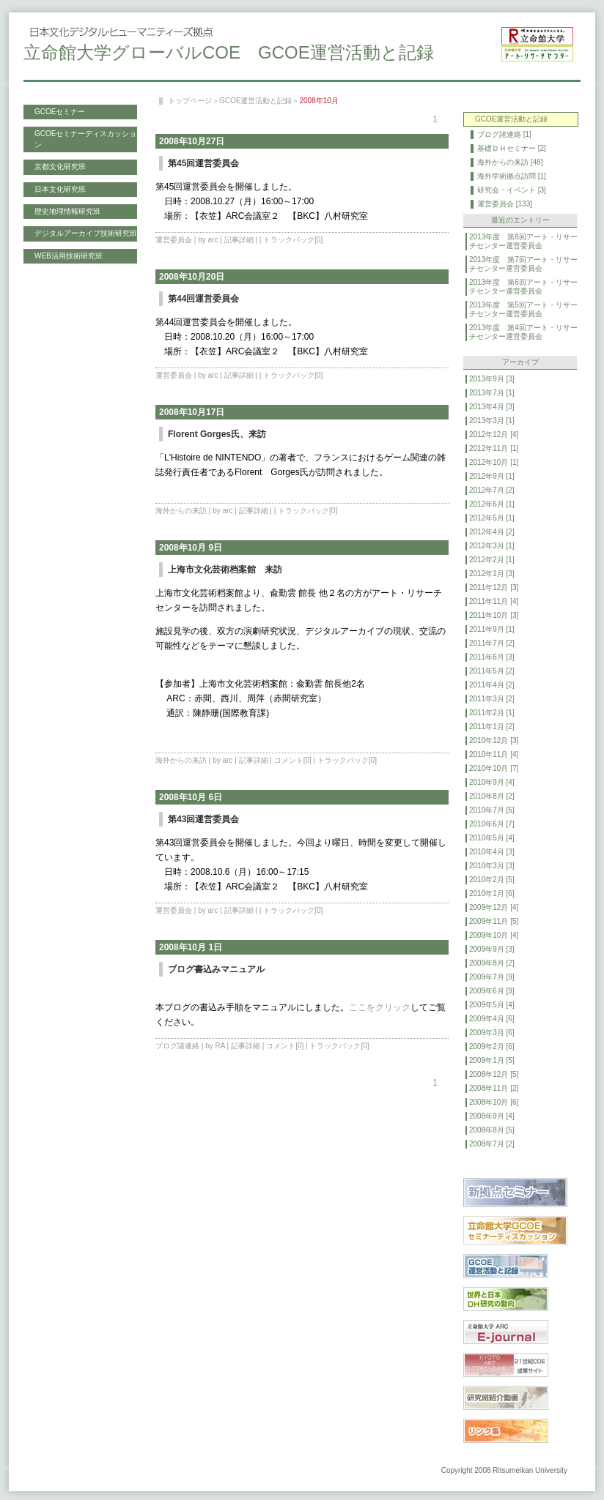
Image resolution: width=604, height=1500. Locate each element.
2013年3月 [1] (492, 421)
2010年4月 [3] (492, 852)
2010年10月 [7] (493, 768)
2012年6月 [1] (492, 504)
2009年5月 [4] (492, 1005)
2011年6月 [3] (492, 657)
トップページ (190, 101)
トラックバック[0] (293, 240)
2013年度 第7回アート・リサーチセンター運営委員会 (523, 263)
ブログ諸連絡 (177, 1046)
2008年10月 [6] (493, 1102)
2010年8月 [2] (492, 796)
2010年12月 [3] (493, 740)
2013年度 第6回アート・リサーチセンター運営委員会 (523, 286)
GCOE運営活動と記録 (255, 101)
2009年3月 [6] (492, 1033)
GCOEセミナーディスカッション (85, 139)
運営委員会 (173, 240)
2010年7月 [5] (492, 810)
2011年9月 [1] (492, 629)
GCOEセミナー (59, 112)
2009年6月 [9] (492, 991)
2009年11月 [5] (493, 921)
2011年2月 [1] (492, 713)
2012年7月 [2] (492, 490)
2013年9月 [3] (492, 379)
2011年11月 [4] (493, 601)
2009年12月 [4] (493, 907)
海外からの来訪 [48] (509, 162)
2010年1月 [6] (492, 893)
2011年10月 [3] (493, 615)
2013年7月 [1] (492, 393)
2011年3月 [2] (492, 699)
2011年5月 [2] (492, 671)
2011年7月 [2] (492, 643)
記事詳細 (239, 240)
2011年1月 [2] (492, 727)
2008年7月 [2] (492, 1144)
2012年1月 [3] (492, 574)
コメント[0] (293, 760)
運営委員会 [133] (504, 204)
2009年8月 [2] (492, 963)
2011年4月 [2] (492, 685)
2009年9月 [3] (492, 949)
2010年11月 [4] (493, 754)
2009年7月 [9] (492, 977)
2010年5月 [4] (492, 838)
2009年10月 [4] (493, 935)
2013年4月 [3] (492, 407)
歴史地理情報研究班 (67, 211)
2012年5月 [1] (492, 518)
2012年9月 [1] (492, 476)
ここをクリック (379, 1007)
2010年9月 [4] (492, 782)
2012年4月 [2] (492, 532)
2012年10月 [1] (493, 462)
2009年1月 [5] (492, 1060)
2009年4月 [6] (492, 1019)
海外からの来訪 (181, 511)
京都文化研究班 (60, 167)
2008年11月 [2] (493, 1088)
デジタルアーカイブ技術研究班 (85, 233)
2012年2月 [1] (492, 560)
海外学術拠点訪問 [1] (511, 176)
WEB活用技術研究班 (68, 256)
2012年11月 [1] (493, 448)
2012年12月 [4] (493, 434)
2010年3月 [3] (492, 866)
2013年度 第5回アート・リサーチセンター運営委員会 (523, 309)
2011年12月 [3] (493, 587)
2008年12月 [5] (493, 1074)
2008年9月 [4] (492, 1116)
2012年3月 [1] (492, 546)
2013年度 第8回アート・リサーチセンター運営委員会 (523, 241)
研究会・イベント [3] (511, 190)
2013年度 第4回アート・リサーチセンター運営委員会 (523, 332)
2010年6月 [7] (492, 824)
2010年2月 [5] (492, 880)
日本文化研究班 (60, 189)
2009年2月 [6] (492, 1046)
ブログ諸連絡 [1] (504, 134)
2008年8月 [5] (492, 1130)
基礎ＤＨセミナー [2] (511, 148)
